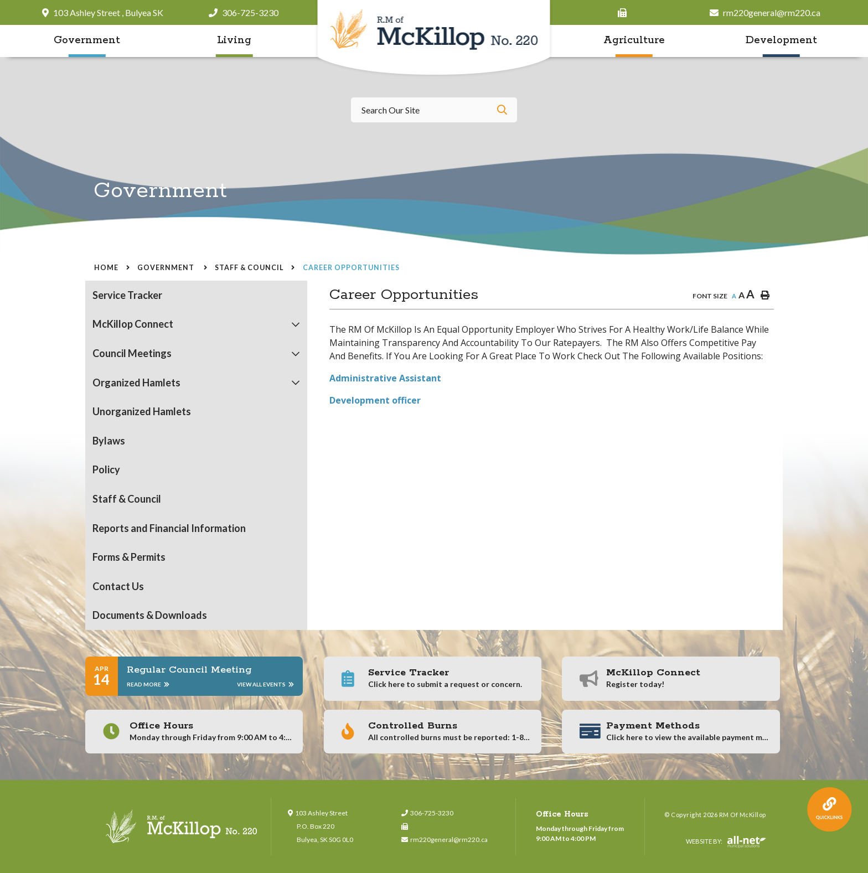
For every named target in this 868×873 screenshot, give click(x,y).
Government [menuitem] (87, 40)
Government (166, 268)
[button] (296, 324)
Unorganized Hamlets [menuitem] (141, 411)
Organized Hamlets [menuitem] (136, 382)
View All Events (265, 684)
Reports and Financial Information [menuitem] (169, 528)
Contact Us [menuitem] (118, 586)
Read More (148, 684)
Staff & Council (249, 268)
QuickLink (829, 809)
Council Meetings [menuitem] (132, 353)
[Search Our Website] (434, 109)
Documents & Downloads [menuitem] (149, 615)
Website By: (726, 842)
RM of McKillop (434, 38)
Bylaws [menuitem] (108, 441)
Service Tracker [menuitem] (127, 295)
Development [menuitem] (781, 40)
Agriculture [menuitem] (634, 40)
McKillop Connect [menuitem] (132, 324)
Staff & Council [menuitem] (126, 499)
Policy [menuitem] (106, 469)
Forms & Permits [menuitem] (129, 557)
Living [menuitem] (234, 40)
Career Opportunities (351, 268)
